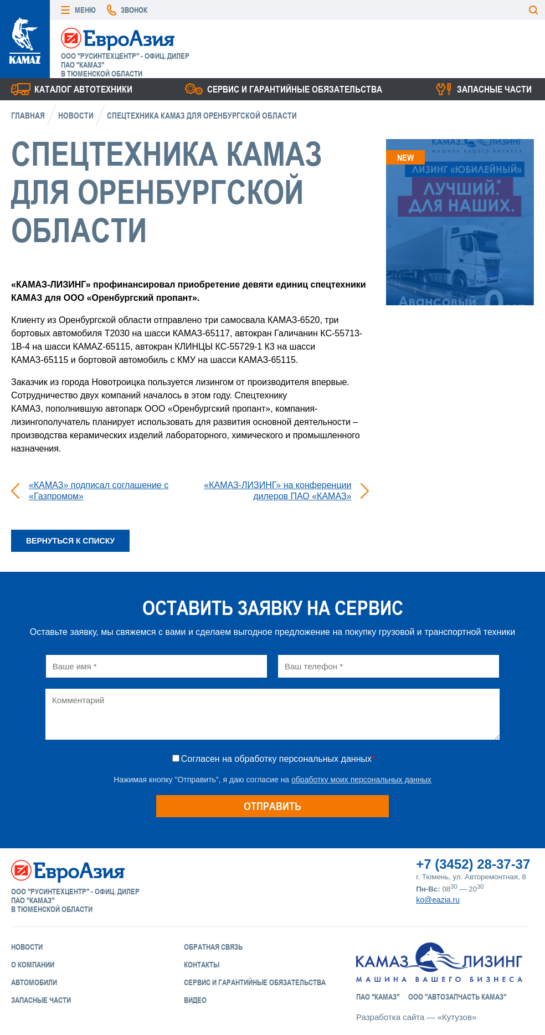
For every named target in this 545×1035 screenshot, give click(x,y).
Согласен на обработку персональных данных (278, 759)
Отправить (272, 806)
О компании (32, 964)
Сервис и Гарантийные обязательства (255, 982)
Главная (28, 115)
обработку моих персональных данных (361, 779)
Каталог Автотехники (83, 89)
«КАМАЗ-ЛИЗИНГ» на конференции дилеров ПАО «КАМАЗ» (277, 490)
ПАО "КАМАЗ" (377, 996)
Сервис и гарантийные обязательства (294, 89)
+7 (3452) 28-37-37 (473, 864)
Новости (76, 115)
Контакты (201, 964)
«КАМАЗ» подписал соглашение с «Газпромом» (98, 490)
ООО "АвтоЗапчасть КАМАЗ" (457, 996)
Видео (195, 1000)
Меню (85, 10)
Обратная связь (213, 946)
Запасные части (494, 89)
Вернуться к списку (70, 540)
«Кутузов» (457, 1017)
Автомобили (34, 982)
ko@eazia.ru (438, 899)
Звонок (134, 10)
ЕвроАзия (117, 38)
